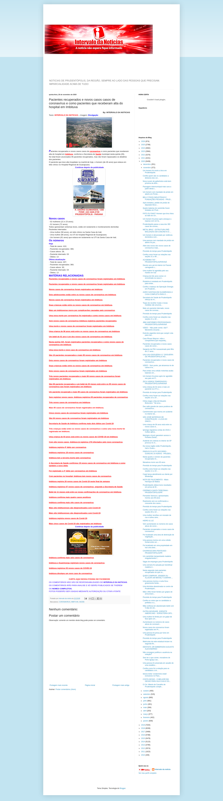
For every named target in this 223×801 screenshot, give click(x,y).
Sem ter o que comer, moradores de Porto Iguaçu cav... (156, 659)
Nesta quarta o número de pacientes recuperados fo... (156, 458)
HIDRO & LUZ (148, 521)
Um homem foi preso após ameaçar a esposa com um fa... (157, 220)
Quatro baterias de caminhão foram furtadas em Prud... (156, 209)
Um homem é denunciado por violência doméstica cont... (157, 236)
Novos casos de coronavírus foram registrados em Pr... (156, 628)
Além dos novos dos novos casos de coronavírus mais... (157, 247)
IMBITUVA (74, 602)
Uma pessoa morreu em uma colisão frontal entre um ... (157, 541)
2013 (143, 745)
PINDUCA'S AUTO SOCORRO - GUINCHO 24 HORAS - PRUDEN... (157, 452)
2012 (143, 748)
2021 (143, 158)
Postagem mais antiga (120, 685)
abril (145, 711)
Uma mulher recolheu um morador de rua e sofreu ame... (157, 516)
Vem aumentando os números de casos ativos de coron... (158, 525)
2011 (143, 752)
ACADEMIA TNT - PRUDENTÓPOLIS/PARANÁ (155, 261)
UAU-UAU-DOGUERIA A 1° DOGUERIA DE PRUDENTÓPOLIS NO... (158, 356)
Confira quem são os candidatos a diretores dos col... (156, 177)
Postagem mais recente (59, 685)
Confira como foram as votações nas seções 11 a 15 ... (157, 470)
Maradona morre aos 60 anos (154, 462)
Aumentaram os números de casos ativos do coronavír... (156, 623)
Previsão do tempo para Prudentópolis (157, 251)
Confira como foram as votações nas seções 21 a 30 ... (157, 318)
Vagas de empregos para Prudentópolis (158, 562)
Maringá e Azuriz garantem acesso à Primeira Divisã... (157, 436)
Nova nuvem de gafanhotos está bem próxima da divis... (157, 182)
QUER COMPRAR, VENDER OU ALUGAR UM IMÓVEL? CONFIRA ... (158, 577)
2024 (143, 148)
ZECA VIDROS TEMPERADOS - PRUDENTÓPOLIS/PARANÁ (155, 383)
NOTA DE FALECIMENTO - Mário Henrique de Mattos (155, 481)
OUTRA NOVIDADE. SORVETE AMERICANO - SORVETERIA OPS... (158, 612)
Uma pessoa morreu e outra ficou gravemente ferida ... (155, 582)
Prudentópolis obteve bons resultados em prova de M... (157, 486)
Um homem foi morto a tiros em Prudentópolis (155, 172)
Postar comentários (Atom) (66, 689)
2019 (143, 725)
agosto (146, 697)
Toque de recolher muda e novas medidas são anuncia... (155, 304)
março (145, 714)
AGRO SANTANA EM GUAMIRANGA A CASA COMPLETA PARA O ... (158, 293)
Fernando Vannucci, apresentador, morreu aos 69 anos (156, 497)
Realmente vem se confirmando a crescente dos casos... (155, 502)
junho (145, 704)
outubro (146, 691)
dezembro (147, 164)
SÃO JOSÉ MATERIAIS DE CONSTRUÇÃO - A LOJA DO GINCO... (155, 419)
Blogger (123, 788)
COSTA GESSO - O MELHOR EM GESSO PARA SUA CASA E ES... (157, 680)
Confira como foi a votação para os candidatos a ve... (156, 669)
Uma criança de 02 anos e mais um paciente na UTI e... (156, 388)
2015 (143, 738)
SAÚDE (81, 602)
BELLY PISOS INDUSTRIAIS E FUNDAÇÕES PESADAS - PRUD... (157, 198)
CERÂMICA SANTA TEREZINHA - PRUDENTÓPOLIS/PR (156, 491)
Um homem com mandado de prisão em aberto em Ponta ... (158, 193)
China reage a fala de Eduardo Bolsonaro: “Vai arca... (154, 402)
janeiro (146, 721)
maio (145, 707)
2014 (143, 742)
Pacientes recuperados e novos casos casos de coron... (157, 345)
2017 (143, 732)
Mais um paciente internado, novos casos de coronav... (156, 309)
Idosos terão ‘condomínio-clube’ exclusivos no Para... (155, 675)
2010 (143, 755)
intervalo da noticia (65, 598)
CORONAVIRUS (64, 602)
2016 (143, 735)
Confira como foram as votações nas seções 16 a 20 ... (157, 397)
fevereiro (146, 717)
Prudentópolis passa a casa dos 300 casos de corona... (156, 225)
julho (145, 701)
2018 (143, 728)
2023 (143, 151)
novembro (147, 168)
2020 (143, 161)
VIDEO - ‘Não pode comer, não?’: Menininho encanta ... (155, 329)
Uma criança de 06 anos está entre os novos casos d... (157, 426)
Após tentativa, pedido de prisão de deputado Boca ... (156, 204)
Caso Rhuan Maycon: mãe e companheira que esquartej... (155, 340)
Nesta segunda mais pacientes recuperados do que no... (154, 571)
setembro (147, 694)
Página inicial (90, 685)
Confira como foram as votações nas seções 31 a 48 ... (157, 256)
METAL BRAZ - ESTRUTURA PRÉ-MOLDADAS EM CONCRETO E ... (157, 231)
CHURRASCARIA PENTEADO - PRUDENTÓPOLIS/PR (155, 552)
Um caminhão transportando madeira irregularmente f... (157, 557)
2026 (143, 141)
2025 (143, 145)
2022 (143, 155)
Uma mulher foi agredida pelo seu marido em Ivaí (155, 272)
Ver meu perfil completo (147, 773)
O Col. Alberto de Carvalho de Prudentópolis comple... (154, 686)
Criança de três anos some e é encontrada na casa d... (154, 277)
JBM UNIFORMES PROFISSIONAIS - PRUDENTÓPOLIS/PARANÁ (157, 323)
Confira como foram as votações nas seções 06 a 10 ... (157, 511)
